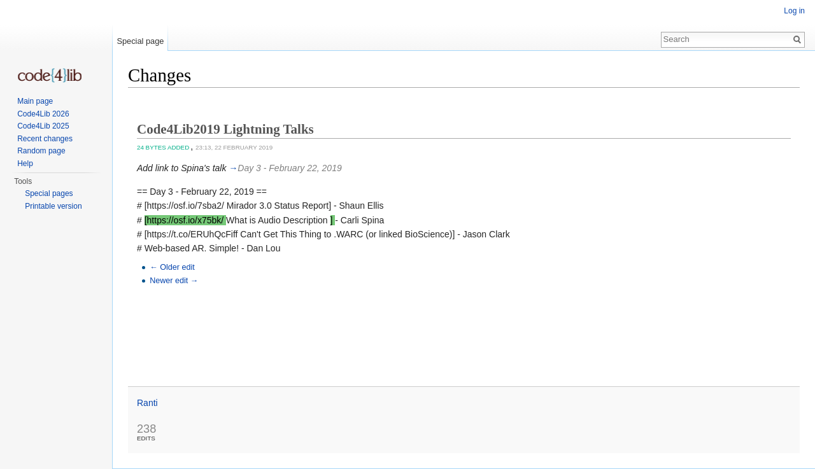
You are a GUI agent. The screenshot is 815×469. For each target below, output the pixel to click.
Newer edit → (174, 280)
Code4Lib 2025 (43, 126)
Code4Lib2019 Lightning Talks (225, 129)
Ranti (147, 403)
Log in (794, 10)
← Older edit (172, 267)
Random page (41, 150)
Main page (35, 101)
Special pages (49, 193)
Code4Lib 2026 (43, 113)
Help (25, 163)
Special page (140, 41)
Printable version (53, 206)
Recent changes (45, 138)
